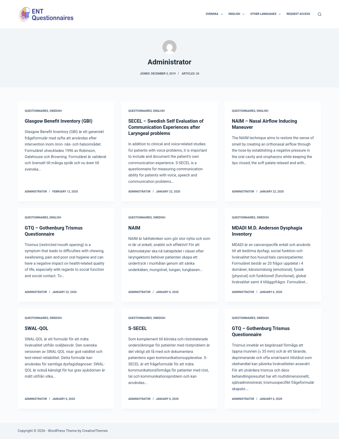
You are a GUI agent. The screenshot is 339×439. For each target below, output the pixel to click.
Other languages (266, 14)
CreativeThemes (95, 431)
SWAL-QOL (36, 328)
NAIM (134, 228)
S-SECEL (137, 328)
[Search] (319, 14)
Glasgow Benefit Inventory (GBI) (58, 121)
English (237, 14)
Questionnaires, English (146, 111)
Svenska (215, 14)
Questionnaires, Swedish (43, 111)
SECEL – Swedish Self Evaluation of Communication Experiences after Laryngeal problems (165, 127)
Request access (298, 14)
